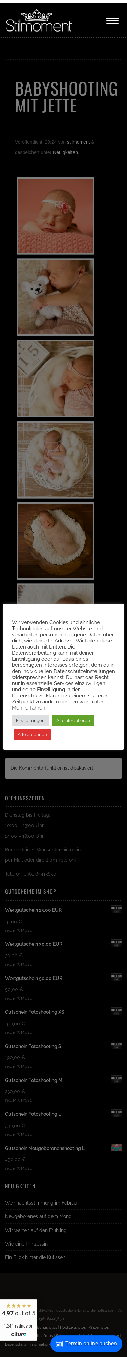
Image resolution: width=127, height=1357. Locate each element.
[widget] (18, 1320)
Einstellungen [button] (30, 720)
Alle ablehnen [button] (32, 734)
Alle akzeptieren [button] (73, 720)
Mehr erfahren (28, 708)
